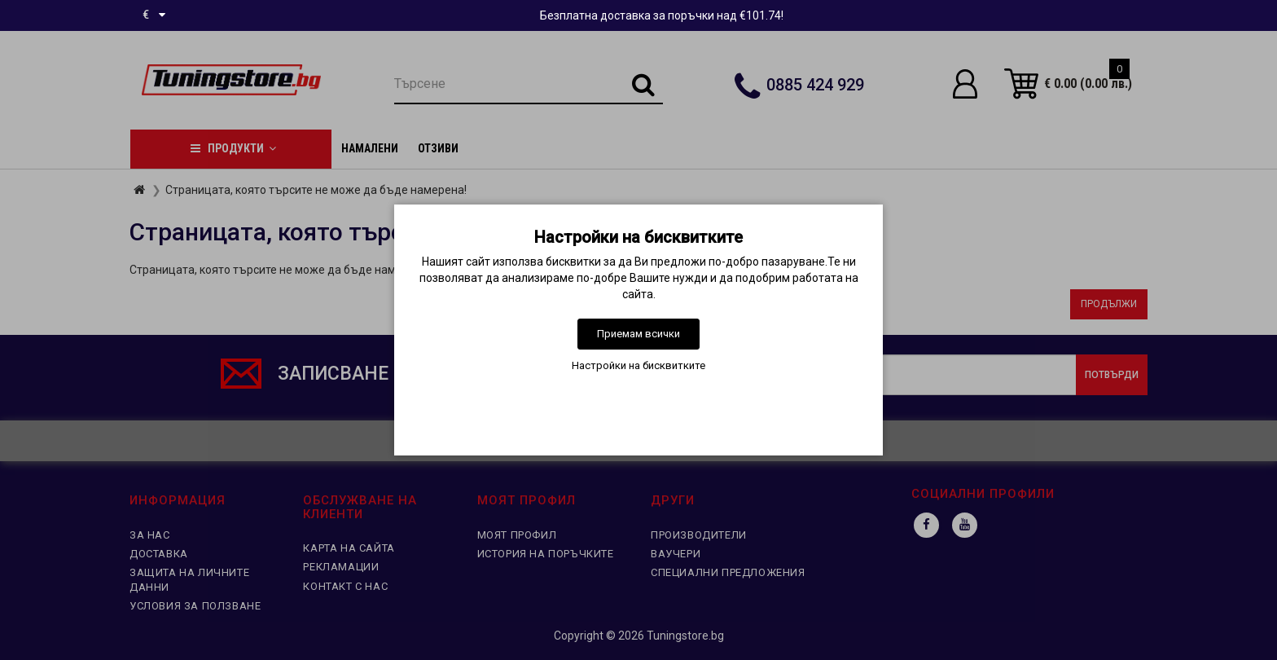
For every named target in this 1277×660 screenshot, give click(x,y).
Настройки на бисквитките (638, 365)
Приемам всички (638, 334)
